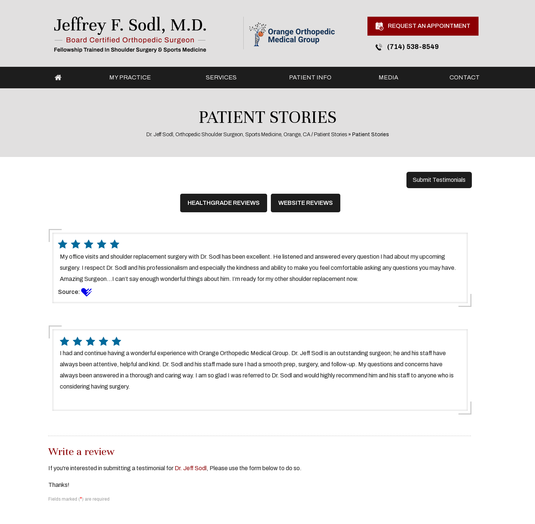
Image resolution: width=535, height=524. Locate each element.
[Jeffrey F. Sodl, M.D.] (130, 34)
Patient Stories (330, 134)
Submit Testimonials (439, 180)
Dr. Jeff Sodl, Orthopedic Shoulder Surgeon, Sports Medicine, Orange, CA (228, 134)
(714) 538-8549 (407, 47)
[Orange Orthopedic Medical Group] (292, 34)
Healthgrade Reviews (224, 203)
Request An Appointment (423, 26)
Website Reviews (305, 203)
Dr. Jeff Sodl (191, 468)
